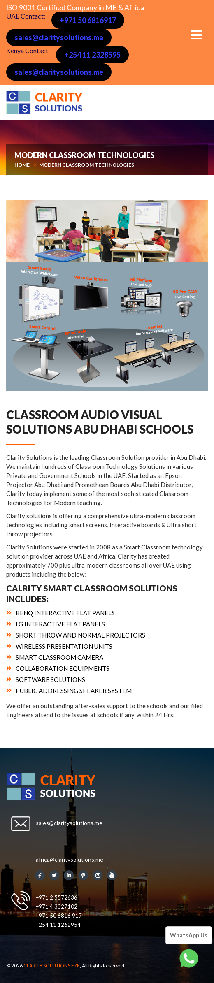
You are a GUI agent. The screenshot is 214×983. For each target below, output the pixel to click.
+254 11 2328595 (92, 54)
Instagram (97, 875)
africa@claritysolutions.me (69, 859)
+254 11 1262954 (58, 924)
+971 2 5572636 (56, 897)
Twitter (54, 875)
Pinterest (83, 875)
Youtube (112, 875)
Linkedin (69, 875)
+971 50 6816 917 (59, 915)
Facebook (40, 875)
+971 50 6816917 (88, 20)
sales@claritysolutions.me (58, 37)
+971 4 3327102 (56, 906)
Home (22, 165)
